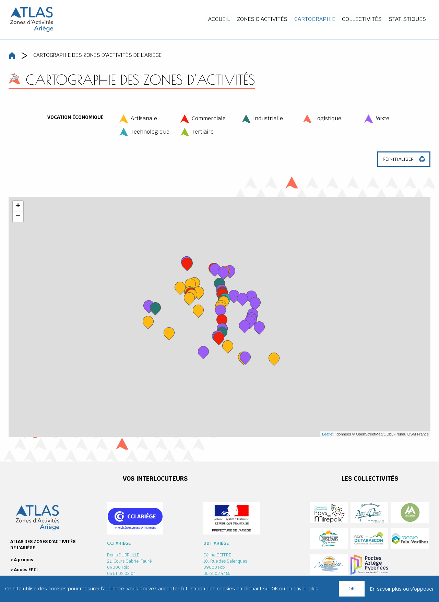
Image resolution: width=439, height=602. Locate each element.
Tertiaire (203, 131)
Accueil (222, 19)
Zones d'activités (265, 19)
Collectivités (364, 19)
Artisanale (144, 118)
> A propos (21, 560)
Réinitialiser (398, 159)
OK (351, 588)
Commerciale (209, 118)
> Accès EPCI (24, 570)
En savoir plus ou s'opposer (402, 589)
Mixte (382, 118)
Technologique (150, 131)
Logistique (327, 118)
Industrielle (268, 118)
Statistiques (410, 19)
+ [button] (18, 206)
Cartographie (317, 19)
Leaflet (327, 434)
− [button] (18, 216)
